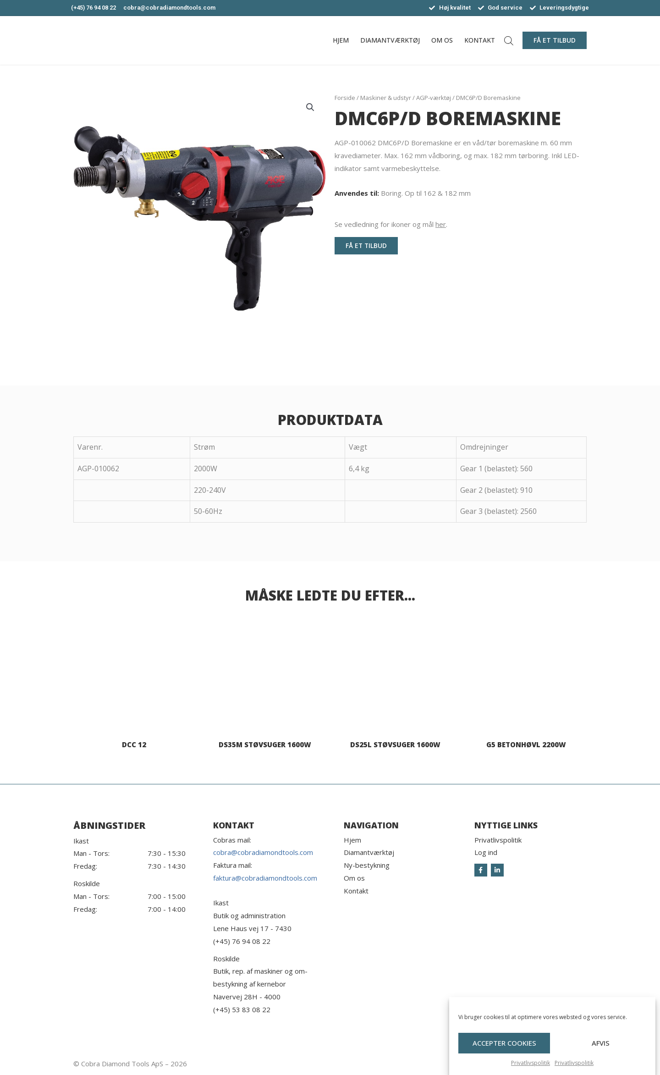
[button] (554, 40)
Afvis (601, 1056)
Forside (345, 98)
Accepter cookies (504, 1056)
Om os (442, 40)
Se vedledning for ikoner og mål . (391, 224)
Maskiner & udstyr (385, 98)
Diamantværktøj (390, 40)
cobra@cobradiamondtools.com (263, 852)
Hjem (341, 40)
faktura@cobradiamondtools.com (265, 877)
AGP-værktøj (433, 98)
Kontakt (479, 40)
